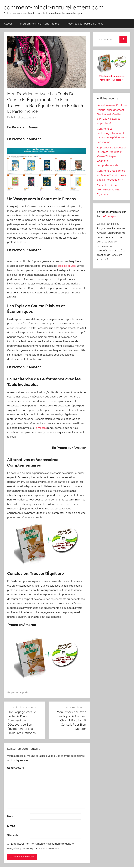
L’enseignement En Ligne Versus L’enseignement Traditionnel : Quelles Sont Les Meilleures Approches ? (112, 114)
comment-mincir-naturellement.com (54, 7)
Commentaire (16, 767)
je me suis (41, 427)
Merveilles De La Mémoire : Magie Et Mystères (108, 190)
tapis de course (67, 265)
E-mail (11, 825)
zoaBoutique (108, 216)
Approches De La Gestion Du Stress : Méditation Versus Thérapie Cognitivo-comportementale (112, 156)
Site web (12, 835)
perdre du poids (19, 692)
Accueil (8, 23)
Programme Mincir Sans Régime (39, 23)
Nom (11, 816)
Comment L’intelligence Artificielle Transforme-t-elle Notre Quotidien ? (111, 175)
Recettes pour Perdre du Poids (85, 23)
